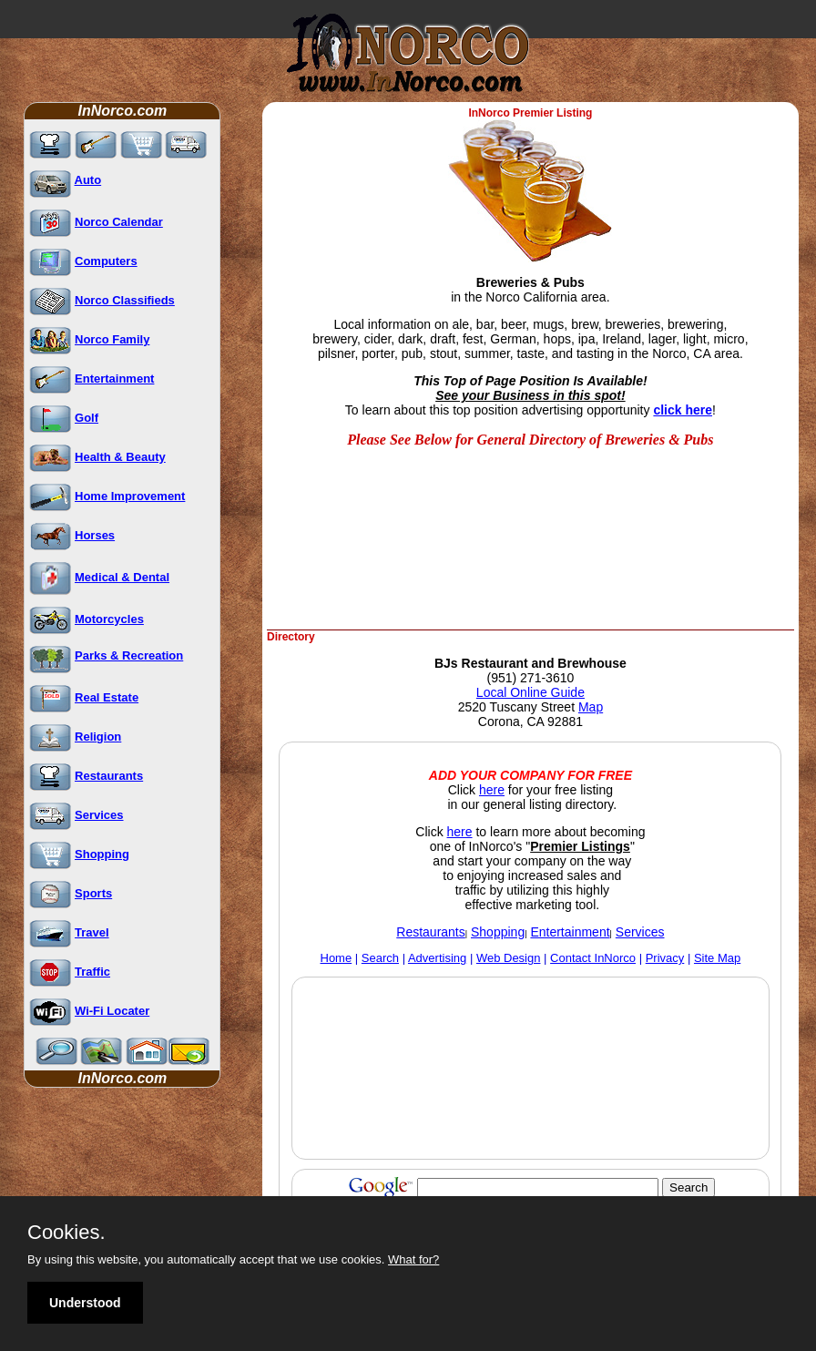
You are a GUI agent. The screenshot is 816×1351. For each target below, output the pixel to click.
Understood (85, 1302)
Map (590, 707)
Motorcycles (109, 619)
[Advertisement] (412, 581)
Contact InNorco (593, 958)
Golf (86, 418)
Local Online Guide (530, 692)
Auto (88, 180)
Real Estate (106, 697)
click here (682, 410)
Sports (93, 893)
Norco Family (112, 339)
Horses (95, 535)
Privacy (665, 958)
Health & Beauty (120, 457)
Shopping (102, 854)
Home (336, 958)
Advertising (437, 958)
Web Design (508, 958)
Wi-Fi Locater (112, 1011)
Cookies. (66, 1232)
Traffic (92, 971)
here (492, 790)
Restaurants (109, 776)
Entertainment (114, 378)
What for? (413, 1259)
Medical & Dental (122, 577)
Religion (98, 736)
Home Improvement (130, 496)
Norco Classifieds (125, 300)
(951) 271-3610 (531, 677)
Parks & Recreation (129, 655)
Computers (106, 261)
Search (380, 958)
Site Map (717, 958)
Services (99, 815)
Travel (92, 932)
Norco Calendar (119, 222)
